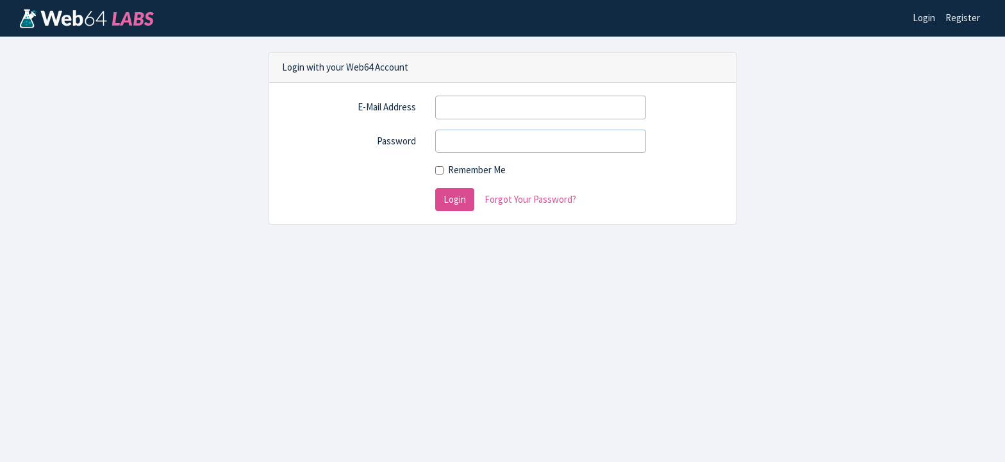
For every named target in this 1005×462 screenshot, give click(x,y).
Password (396, 141)
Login (924, 18)
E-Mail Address (387, 107)
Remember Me (477, 170)
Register (962, 18)
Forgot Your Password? (530, 199)
